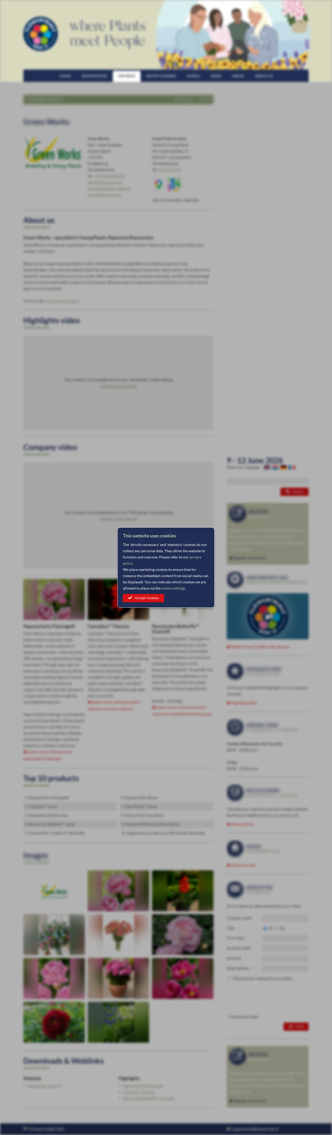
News (216, 76)
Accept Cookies (147, 598)
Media (238, 76)
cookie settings (173, 588)
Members (126, 76)
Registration (94, 76)
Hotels (193, 76)
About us (264, 76)
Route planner (161, 76)
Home (65, 76)
